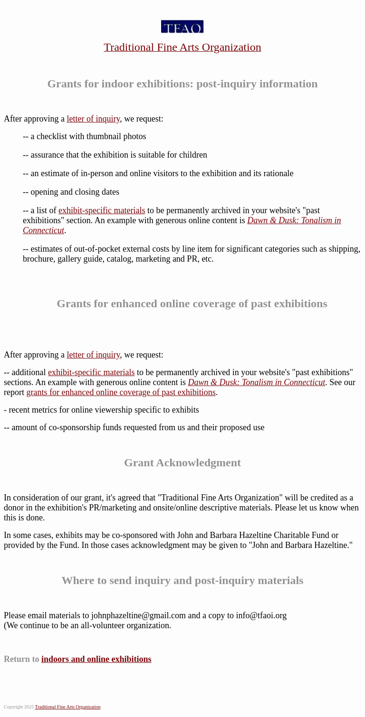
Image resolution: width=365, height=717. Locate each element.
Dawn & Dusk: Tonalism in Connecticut (256, 382)
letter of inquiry (93, 118)
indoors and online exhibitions (96, 659)
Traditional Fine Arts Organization (67, 706)
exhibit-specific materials (101, 210)
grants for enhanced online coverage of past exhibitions (120, 392)
